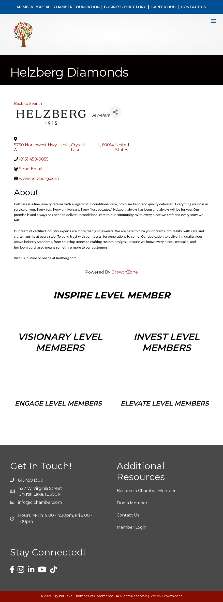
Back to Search (28, 103)
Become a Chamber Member (146, 490)
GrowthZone (124, 272)
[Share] (115, 112)
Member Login (131, 527)
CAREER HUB (163, 7)
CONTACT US (193, 7)
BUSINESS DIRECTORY (124, 7)
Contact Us (128, 515)
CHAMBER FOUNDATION (77, 7)
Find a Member (132, 502)
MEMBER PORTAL (33, 7)
